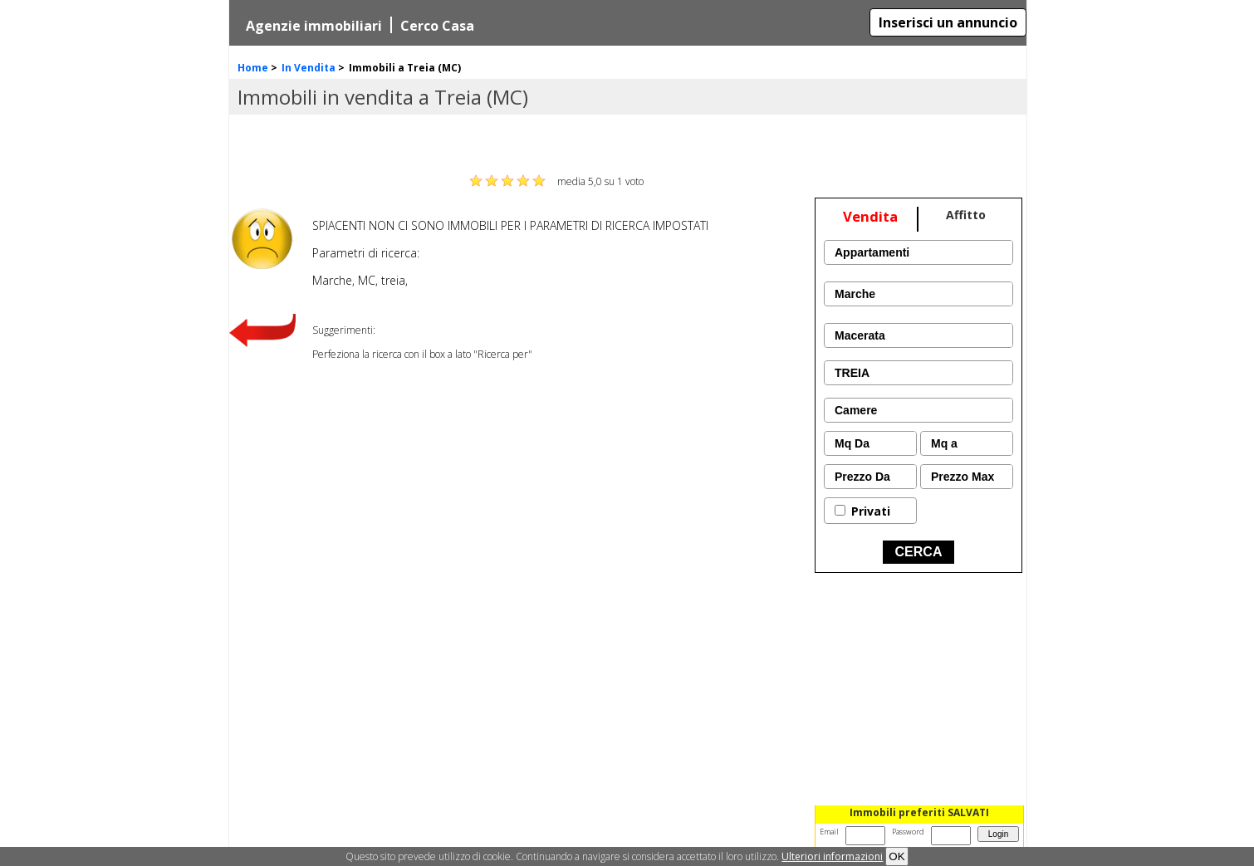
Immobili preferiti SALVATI (919, 812)
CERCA (919, 552)
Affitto (966, 215)
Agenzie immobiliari (314, 26)
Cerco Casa (437, 26)
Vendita (870, 216)
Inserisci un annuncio (948, 22)
